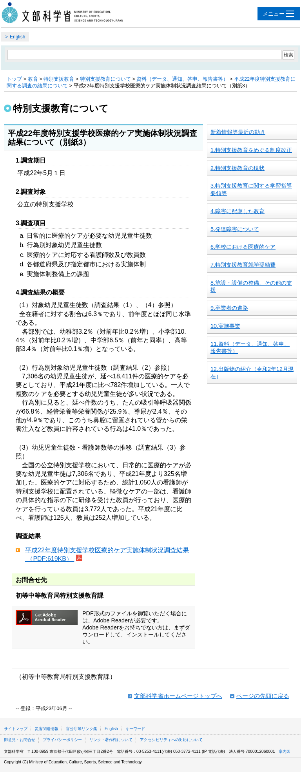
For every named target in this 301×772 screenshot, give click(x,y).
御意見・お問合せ (19, 740)
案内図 (284, 751)
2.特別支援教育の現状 (237, 168)
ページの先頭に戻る (262, 695)
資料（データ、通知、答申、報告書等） (182, 79)
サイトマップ (15, 729)
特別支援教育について (105, 79)
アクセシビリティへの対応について (171, 740)
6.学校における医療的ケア (243, 247)
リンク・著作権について (110, 740)
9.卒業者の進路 (229, 308)
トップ (14, 79)
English (17, 37)
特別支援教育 (59, 79)
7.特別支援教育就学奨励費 (243, 265)
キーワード (135, 729)
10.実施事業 (225, 326)
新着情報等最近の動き (237, 132)
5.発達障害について (234, 229)
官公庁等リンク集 (81, 729)
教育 (33, 79)
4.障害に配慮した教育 (237, 211)
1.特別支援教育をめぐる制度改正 (251, 150)
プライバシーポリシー (62, 740)
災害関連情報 (46, 729)
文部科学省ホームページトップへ (178, 695)
